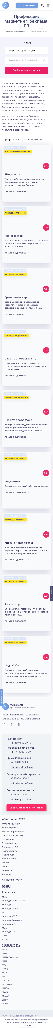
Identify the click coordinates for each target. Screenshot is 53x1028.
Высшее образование (13, 831)
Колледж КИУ (9, 904)
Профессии (20, 32)
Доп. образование (30, 718)
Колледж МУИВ (9, 916)
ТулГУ (5, 969)
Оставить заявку (27, 5)
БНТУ (5, 1000)
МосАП (5, 996)
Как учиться (8, 855)
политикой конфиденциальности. (35, 1022)
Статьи (6, 885)
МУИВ (5, 992)
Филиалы (6, 874)
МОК (4, 928)
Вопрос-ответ (9, 858)
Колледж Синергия (12, 920)
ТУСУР (5, 980)
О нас (5, 866)
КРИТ (5, 912)
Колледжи (8, 892)
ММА (4, 972)
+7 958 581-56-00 (20, 778)
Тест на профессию (12, 835)
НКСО (5, 939)
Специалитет (33, 714)
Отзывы (6, 862)
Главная (9, 32)
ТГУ (4, 965)
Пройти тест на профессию (27, 70)
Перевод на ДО (10, 847)
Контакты (7, 870)
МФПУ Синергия (10, 957)
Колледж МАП (9, 931)
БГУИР (5, 1003)
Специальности (12, 879)
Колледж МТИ (9, 924)
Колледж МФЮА (10, 908)
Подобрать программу (1, 697)
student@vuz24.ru (21, 799)
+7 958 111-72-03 (19, 762)
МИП (4, 953)
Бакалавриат (17, 714)
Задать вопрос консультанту (26, 807)
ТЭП (4, 935)
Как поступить (9, 851)
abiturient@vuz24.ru (22, 767)
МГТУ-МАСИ (8, 984)
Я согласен (26, 1025)
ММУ (4, 949)
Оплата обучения (11, 824)
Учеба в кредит (10, 827)
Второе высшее (10, 843)
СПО (5, 714)
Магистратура (11, 718)
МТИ (4, 961)
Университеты (11, 944)
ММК (4, 897)
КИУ (4, 976)
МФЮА (5, 988)
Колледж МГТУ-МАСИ (13, 900)
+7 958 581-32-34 (20, 794)
